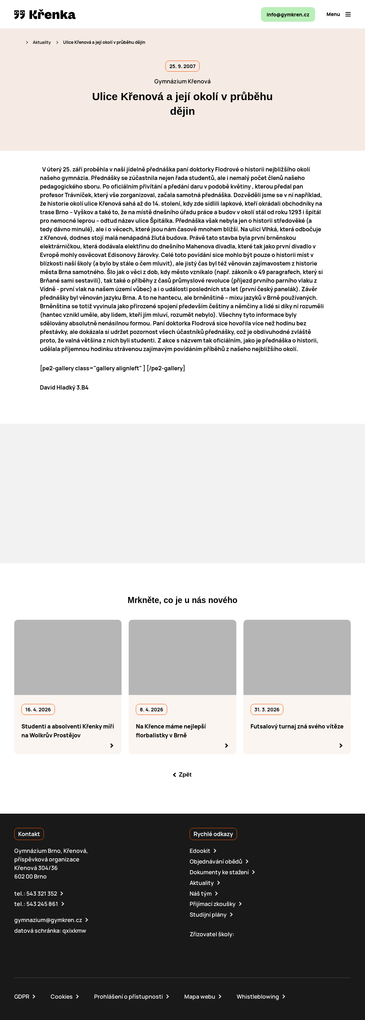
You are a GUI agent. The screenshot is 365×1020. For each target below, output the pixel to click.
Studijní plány (208, 913)
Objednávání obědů (216, 861)
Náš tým (201, 892)
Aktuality (42, 42)
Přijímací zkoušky (213, 902)
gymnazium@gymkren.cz (48, 918)
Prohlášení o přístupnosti (129, 994)
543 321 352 (41, 892)
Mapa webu (201, 994)
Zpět (185, 774)
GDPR (22, 994)
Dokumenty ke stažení (220, 871)
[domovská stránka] (45, 14)
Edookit (200, 851)
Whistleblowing (259, 994)
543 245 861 (42, 902)
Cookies (62, 994)
